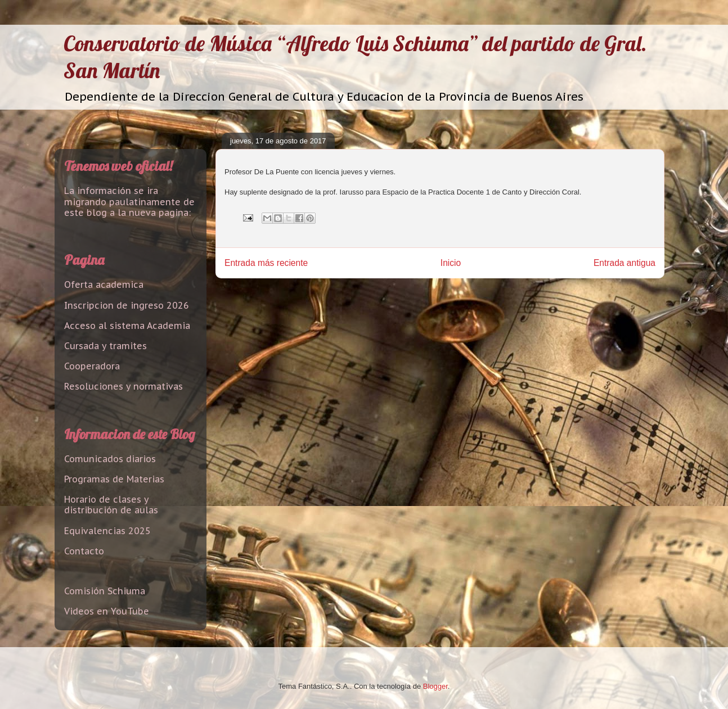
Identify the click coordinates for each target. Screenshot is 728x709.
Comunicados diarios (110, 458)
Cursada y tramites (105, 345)
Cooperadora (92, 366)
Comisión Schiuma (104, 591)
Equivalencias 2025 (107, 530)
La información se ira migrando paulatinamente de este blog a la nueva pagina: (129, 201)
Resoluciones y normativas (123, 386)
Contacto (84, 551)
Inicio (451, 263)
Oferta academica (103, 284)
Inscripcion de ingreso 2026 (126, 305)
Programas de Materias (114, 479)
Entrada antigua (624, 263)
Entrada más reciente (266, 263)
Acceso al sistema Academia (127, 325)
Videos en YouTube (106, 611)
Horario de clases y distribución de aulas (111, 505)
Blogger (435, 686)
